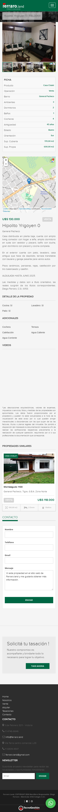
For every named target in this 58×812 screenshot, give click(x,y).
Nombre (9, 529)
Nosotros (7, 700)
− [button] (6, 164)
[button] (52, 24)
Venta (5, 704)
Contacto (6, 714)
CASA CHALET (11, 456)
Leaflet (5, 209)
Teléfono (9, 542)
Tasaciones (7, 711)
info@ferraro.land (14, 737)
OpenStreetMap (25, 209)
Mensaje (9, 568)
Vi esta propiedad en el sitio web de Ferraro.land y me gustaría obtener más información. (29, 580)
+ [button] (6, 160)
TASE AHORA (37, 666)
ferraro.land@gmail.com (18, 755)
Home (5, 696)
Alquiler (6, 707)
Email (7, 555)
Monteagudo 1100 (13, 487)
